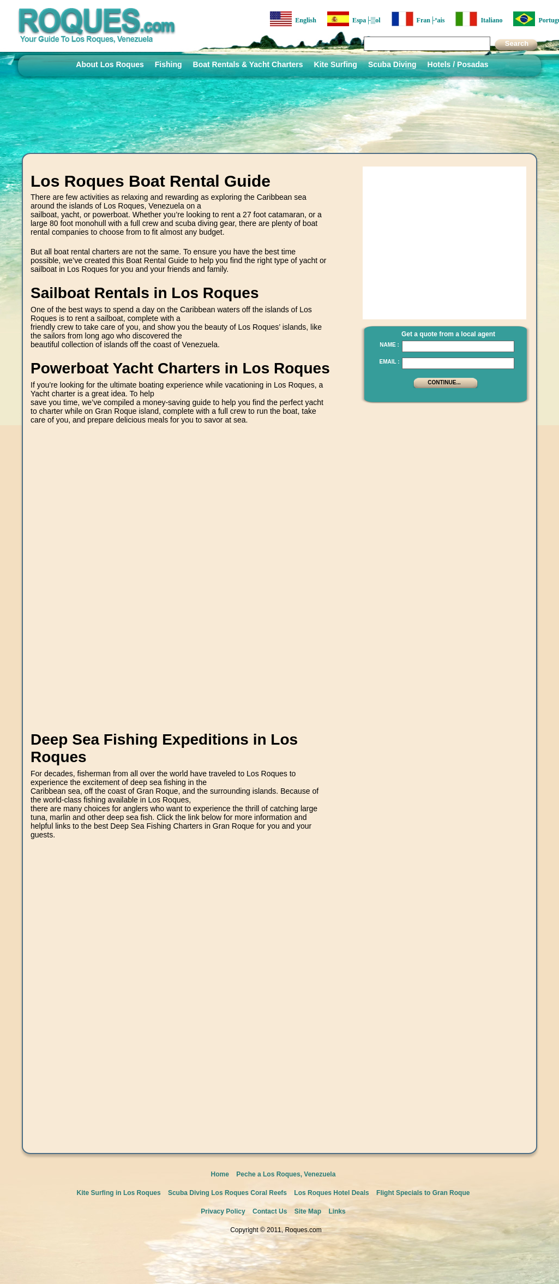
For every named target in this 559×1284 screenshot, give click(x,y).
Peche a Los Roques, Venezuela (285, 1174)
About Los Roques (109, 64)
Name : (389, 345)
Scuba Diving (392, 64)
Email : (389, 362)
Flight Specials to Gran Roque (423, 1193)
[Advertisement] (150, 588)
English (293, 18)
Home (220, 1174)
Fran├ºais (418, 18)
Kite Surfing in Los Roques (119, 1193)
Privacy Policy (223, 1211)
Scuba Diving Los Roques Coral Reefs (227, 1193)
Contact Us (270, 1211)
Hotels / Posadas (458, 64)
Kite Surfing (335, 64)
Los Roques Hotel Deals (331, 1193)
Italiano (478, 18)
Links (336, 1211)
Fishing (168, 64)
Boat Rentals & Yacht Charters (248, 64)
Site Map (307, 1211)
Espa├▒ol (354, 18)
